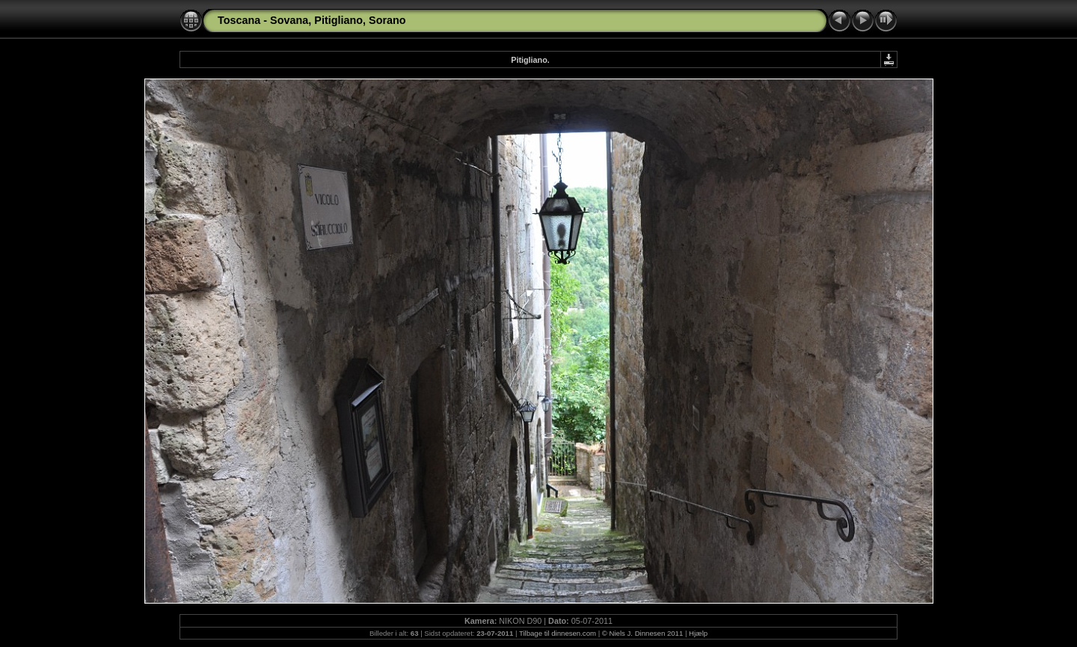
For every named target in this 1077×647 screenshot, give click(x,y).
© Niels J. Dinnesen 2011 (642, 633)
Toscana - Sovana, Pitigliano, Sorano (312, 20)
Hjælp (698, 633)
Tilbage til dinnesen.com (557, 633)
